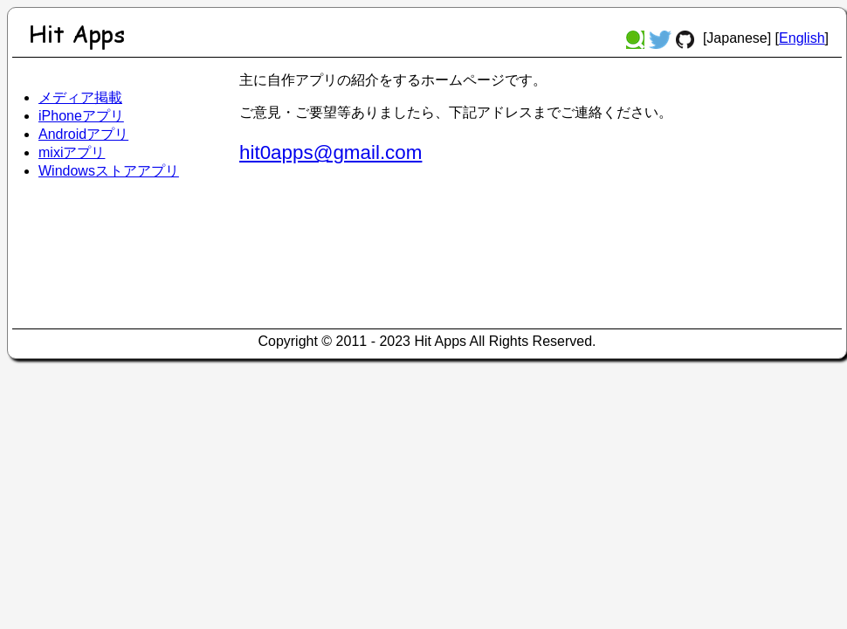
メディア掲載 (80, 97)
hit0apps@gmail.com (330, 152)
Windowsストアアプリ (108, 170)
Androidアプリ (83, 134)
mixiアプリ (71, 152)
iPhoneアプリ (81, 115)
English (801, 38)
